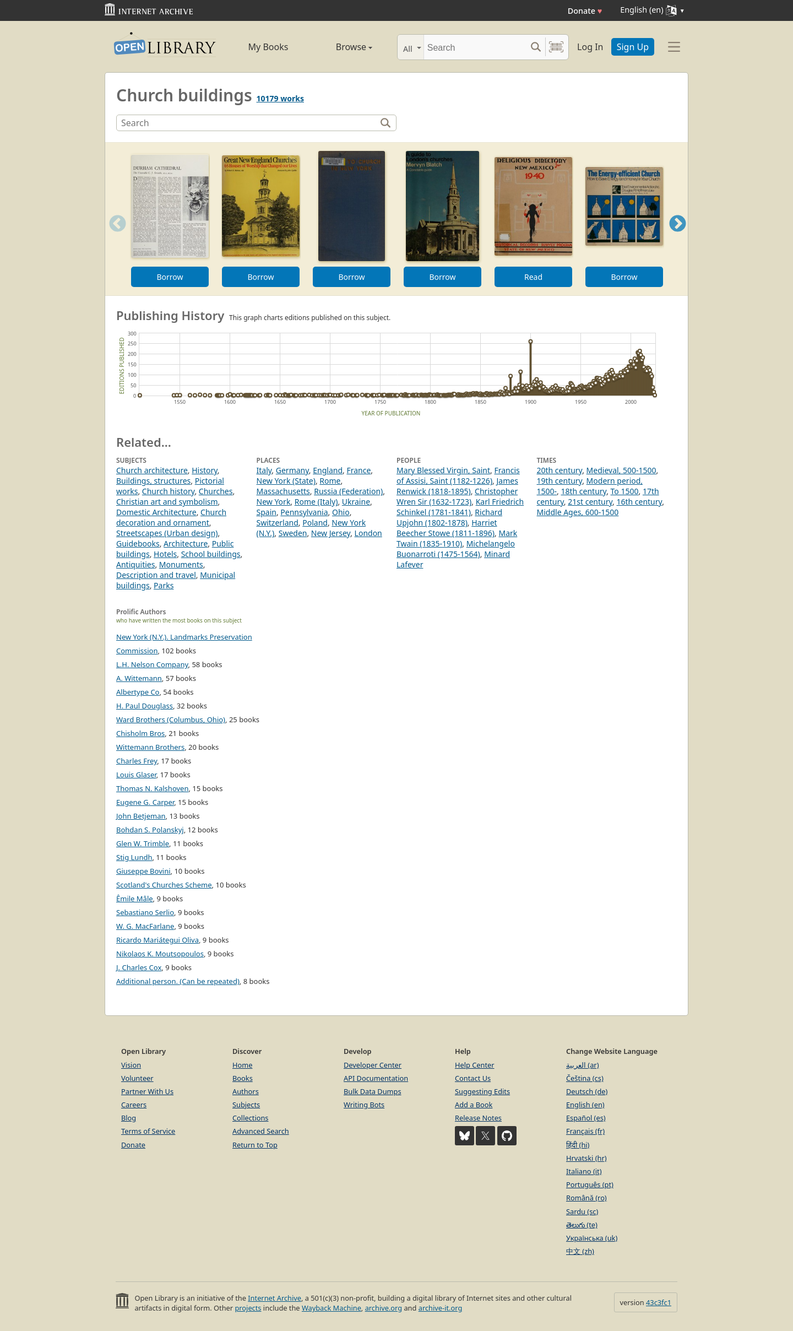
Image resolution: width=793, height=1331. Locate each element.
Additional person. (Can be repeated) (178, 981)
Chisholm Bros (140, 733)
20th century (560, 470)
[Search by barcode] (556, 47)
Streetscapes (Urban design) (167, 533)
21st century (590, 501)
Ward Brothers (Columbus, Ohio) (170, 719)
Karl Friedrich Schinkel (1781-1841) (460, 506)
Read (533, 277)
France (358, 470)
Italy (264, 470)
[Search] (475, 47)
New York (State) (286, 480)
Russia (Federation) (348, 491)
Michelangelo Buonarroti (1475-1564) (456, 548)
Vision (131, 1065)
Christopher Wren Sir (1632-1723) (457, 496)
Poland (315, 522)
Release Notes (478, 1118)
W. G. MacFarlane (145, 926)
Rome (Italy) (316, 501)
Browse (341, 47)
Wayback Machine (331, 1308)
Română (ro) (586, 1198)
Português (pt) (589, 1184)
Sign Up (633, 47)
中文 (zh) (580, 1251)
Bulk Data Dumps (372, 1091)
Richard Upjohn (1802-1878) (449, 517)
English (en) (585, 1105)
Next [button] (677, 237)
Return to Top (255, 1145)
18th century (583, 491)
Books (242, 1078)
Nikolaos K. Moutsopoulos (160, 954)
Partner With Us (147, 1091)
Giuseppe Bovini (143, 871)
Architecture (186, 543)
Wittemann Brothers (150, 747)
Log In (590, 47)
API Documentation (376, 1078)
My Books (268, 47)
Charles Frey (136, 761)
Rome (329, 480)
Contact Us (473, 1078)
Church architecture (152, 470)
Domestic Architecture (156, 512)
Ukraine (356, 501)
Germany (292, 470)
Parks (163, 585)
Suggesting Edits (482, 1091)
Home (242, 1065)
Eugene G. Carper (145, 802)
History (205, 470)
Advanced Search (260, 1131)
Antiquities (135, 564)
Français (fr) (585, 1131)
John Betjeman (141, 816)
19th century (560, 480)
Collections (250, 1118)
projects (248, 1308)
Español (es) (586, 1118)
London (368, 533)
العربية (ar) (582, 1065)
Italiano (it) (584, 1171)
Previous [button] (114, 237)
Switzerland (277, 522)
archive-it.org (441, 1308)
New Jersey (330, 533)
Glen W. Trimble (142, 843)
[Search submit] (535, 47)
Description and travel (156, 575)
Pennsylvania (304, 512)
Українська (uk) (591, 1238)
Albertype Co (137, 692)
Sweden (293, 533)
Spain (266, 512)
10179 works (280, 98)
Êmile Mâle (134, 898)
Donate (585, 11)
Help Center (475, 1065)
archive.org (383, 1308)
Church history (168, 491)
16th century (639, 501)
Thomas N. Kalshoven (152, 788)
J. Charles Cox (138, 967)
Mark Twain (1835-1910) (457, 538)
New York (274, 501)
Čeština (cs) (585, 1078)
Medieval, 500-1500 (621, 470)
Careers (133, 1105)
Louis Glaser (136, 775)
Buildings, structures (153, 480)
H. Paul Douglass (144, 706)
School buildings (211, 554)
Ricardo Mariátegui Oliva (157, 940)
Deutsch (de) (586, 1091)
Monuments (181, 564)
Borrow (169, 277)
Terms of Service (148, 1131)
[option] (170, 219)
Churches (216, 491)
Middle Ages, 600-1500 (578, 512)
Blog (128, 1118)
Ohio (341, 512)
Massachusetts (283, 491)
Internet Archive (274, 1298)
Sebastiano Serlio (145, 912)
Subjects (246, 1105)
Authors (245, 1091)
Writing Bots (364, 1105)
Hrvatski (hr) (586, 1158)
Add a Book (473, 1105)
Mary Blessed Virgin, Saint (443, 470)
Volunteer (137, 1078)
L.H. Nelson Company (152, 664)
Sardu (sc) (582, 1211)
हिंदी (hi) (577, 1145)
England (328, 470)
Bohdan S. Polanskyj (150, 830)
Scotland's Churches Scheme (164, 885)
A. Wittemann (139, 678)
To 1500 (625, 491)
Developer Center (372, 1065)
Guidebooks (138, 543)
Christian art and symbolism (167, 501)
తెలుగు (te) (582, 1225)
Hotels (165, 554)
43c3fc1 (658, 1302)
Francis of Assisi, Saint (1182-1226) (458, 475)
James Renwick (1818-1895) (457, 485)
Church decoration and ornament (171, 517)
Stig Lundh (134, 857)
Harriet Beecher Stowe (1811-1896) (447, 527)
